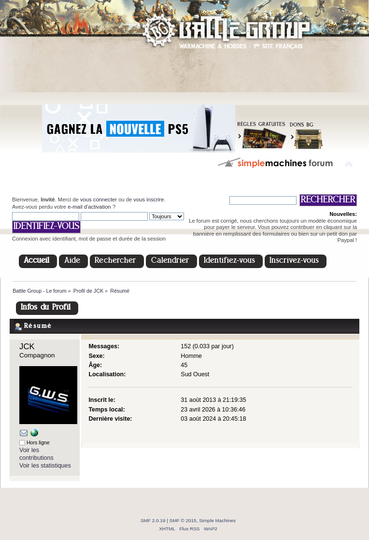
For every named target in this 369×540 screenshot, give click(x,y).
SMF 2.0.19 (153, 520)
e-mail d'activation (89, 207)
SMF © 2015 (183, 520)
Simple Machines (217, 520)
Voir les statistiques (45, 465)
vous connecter (98, 199)
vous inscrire (148, 199)
